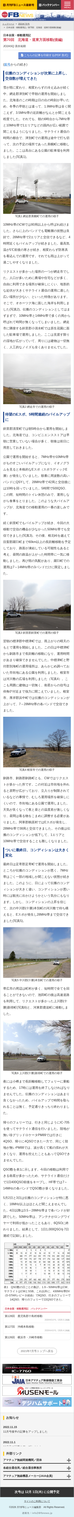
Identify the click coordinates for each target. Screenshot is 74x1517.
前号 (7, 64)
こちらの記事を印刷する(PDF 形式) (44, 55)
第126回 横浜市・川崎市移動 (23, 1337)
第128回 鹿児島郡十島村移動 (23, 1316)
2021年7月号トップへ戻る (37, 1351)
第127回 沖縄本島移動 (19, 1326)
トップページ (8, 24)
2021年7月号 (24, 24)
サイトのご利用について (37, 1501)
